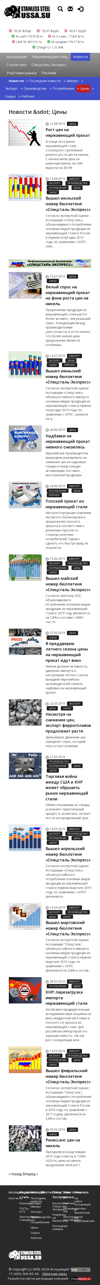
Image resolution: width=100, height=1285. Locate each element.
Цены (84, 88)
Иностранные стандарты (23, 1218)
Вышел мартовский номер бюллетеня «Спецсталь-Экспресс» (68, 928)
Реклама (49, 72)
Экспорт (11, 88)
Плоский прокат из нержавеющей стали (67, 503)
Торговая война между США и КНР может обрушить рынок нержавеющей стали (67, 787)
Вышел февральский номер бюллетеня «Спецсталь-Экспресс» (68, 1076)
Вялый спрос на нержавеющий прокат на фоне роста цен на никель (68, 295)
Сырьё (10, 96)
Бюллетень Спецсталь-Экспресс (56, 1206)
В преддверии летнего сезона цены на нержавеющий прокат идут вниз (67, 652)
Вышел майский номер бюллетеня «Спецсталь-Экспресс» (68, 584)
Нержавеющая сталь (50, 56)
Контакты (13, 1198)
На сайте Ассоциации (78, 1201)
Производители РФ (67, 1210)
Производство (35, 88)
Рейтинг (28, 96)
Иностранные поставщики (67, 1218)
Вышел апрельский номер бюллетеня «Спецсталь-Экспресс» (68, 854)
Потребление (63, 88)
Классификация (23, 1203)
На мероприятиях (78, 1219)
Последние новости (45, 81)
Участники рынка (21, 72)
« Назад (16, 1174)
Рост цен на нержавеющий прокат (68, 132)
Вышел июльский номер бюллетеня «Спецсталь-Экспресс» (68, 203)
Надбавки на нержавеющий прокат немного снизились (68, 441)
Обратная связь (54, 1273)
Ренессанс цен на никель (63, 1142)
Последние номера (56, 1227)
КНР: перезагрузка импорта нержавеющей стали (67, 997)
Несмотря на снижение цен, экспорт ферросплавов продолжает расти (68, 723)
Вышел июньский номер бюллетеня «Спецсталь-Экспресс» (68, 376)
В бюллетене (78, 1211)
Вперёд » (30, 1174)
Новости (80, 56)
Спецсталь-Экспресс (49, 64)
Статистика (16, 64)
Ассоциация (17, 56)
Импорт (72, 81)
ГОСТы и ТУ (23, 1210)
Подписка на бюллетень (56, 1217)
